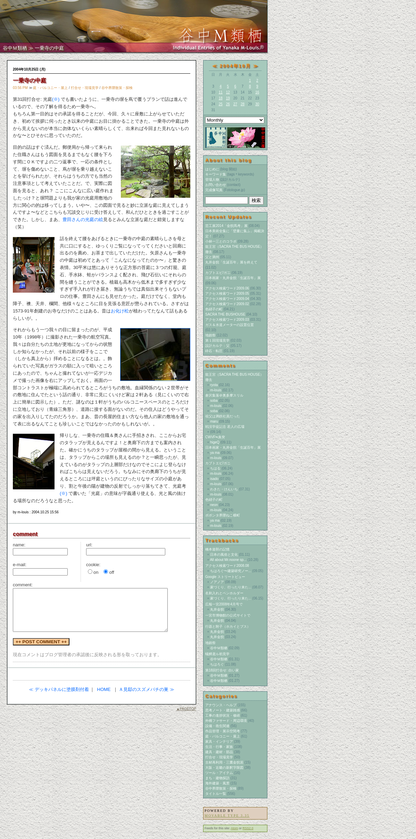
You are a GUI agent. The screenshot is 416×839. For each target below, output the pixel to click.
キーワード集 (215, 174)
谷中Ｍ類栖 (15, 48)
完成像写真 (214, 190)
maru (214, 421)
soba (214, 400)
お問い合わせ (215, 185)
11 (221, 92)
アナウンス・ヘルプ (220, 705)
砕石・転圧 (214, 351)
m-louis (215, 390)
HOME (104, 689)
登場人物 (212, 179)
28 (242, 104)
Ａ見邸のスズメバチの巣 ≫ (146, 689)
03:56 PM (20, 88)
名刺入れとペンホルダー (224, 593)
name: (19, 544)
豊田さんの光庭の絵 (83, 219)
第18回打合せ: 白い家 (222, 670)
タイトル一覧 (215, 794)
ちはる (215, 468)
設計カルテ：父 (217, 346)
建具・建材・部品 (219, 752)
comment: (23, 584)
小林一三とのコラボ (220, 241)
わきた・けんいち (224, 489)
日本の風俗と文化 (224, 554)
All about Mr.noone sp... (228, 560)
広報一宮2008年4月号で (224, 604)
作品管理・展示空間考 (222, 731)
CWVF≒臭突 (215, 437)
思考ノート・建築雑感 (222, 710)
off (111, 572)
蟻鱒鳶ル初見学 (217, 654)
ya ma (214, 453)
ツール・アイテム (219, 773)
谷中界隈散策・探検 (117, 88)
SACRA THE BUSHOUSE (225, 314)
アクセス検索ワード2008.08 (227, 566)
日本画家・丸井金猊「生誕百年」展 (233, 278)
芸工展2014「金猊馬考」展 (226, 226)
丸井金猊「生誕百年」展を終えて (231, 262)
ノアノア (217, 582)
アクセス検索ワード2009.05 (227, 293)
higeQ (214, 442)
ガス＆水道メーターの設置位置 (229, 325)
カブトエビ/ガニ (218, 273)
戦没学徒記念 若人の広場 (224, 427)
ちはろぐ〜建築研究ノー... (230, 571)
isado (214, 479)
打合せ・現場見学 (85, 88)
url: (89, 544)
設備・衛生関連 (217, 726)
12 (228, 92)
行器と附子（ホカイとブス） (227, 626)
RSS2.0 (248, 828)
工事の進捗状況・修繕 (222, 715)
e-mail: (19, 564)
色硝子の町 (214, 309)
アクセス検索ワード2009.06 (227, 288)
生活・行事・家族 (219, 747)
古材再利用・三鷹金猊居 (224, 762)
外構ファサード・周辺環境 (226, 721)
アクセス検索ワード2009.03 (227, 319)
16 (257, 92)
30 (257, 104)
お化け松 (120, 310)
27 (235, 104)
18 (221, 98)
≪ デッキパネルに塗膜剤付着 (59, 689)
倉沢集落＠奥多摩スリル (224, 395)
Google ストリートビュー (225, 577)
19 (228, 98)
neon (214, 505)
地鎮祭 (210, 335)
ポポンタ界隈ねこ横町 (222, 515)
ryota (214, 385)
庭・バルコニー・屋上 (50, 88)
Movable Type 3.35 (227, 815)
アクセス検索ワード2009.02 (227, 304)
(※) (56, 99)
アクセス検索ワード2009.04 (227, 299)
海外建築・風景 (217, 783)
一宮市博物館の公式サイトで (227, 615)
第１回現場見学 (217, 340)
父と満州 (212, 257)
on (95, 572)
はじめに (212, 169)
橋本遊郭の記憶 (217, 549)
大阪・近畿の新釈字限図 (224, 767)
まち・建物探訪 (217, 778)
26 (228, 104)
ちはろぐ (217, 664)
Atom (234, 828)
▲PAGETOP (186, 709)
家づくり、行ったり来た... (230, 587)
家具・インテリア (219, 741)
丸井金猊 (217, 609)
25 (221, 104)
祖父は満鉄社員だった (222, 416)
